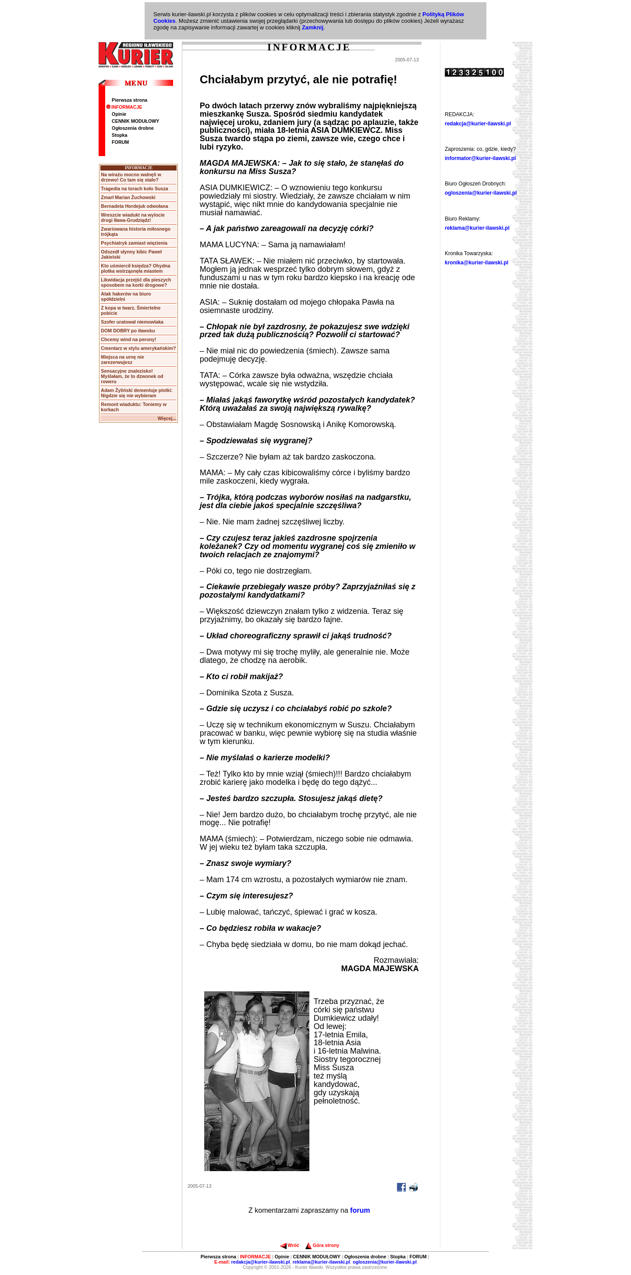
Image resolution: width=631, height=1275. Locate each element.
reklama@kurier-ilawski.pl (477, 228)
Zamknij (312, 27)
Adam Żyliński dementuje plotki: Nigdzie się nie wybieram (136, 393)
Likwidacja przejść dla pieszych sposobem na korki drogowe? (136, 282)
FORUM (120, 142)
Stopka (120, 135)
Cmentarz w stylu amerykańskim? (138, 348)
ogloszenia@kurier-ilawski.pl (481, 193)
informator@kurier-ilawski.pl (480, 158)
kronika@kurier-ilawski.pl (476, 263)
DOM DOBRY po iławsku (128, 330)
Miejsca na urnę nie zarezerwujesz (122, 359)
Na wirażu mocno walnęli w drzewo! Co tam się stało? (131, 177)
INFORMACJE (124, 107)
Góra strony (322, 1245)
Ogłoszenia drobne (133, 128)
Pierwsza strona (129, 100)
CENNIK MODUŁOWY (135, 121)
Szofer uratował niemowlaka (132, 321)
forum (360, 1210)
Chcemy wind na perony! (128, 339)
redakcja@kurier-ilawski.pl (478, 124)
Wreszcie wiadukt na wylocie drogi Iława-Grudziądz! (133, 217)
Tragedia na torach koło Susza (134, 188)
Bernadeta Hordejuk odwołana (134, 206)
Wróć (289, 1245)
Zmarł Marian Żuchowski (128, 197)
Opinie (119, 114)
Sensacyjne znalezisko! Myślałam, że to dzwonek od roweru (132, 376)
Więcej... (167, 418)
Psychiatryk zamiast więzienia (134, 243)
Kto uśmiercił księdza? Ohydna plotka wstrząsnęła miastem (135, 268)
